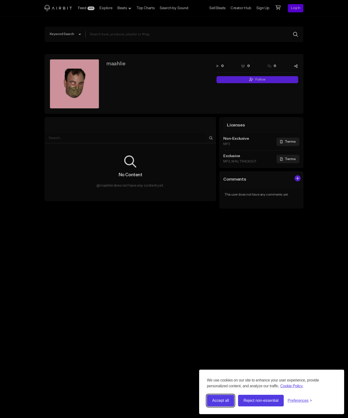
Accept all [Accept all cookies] (220, 400)
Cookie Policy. (291, 386)
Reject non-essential (260, 400)
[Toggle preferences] (300, 400)
